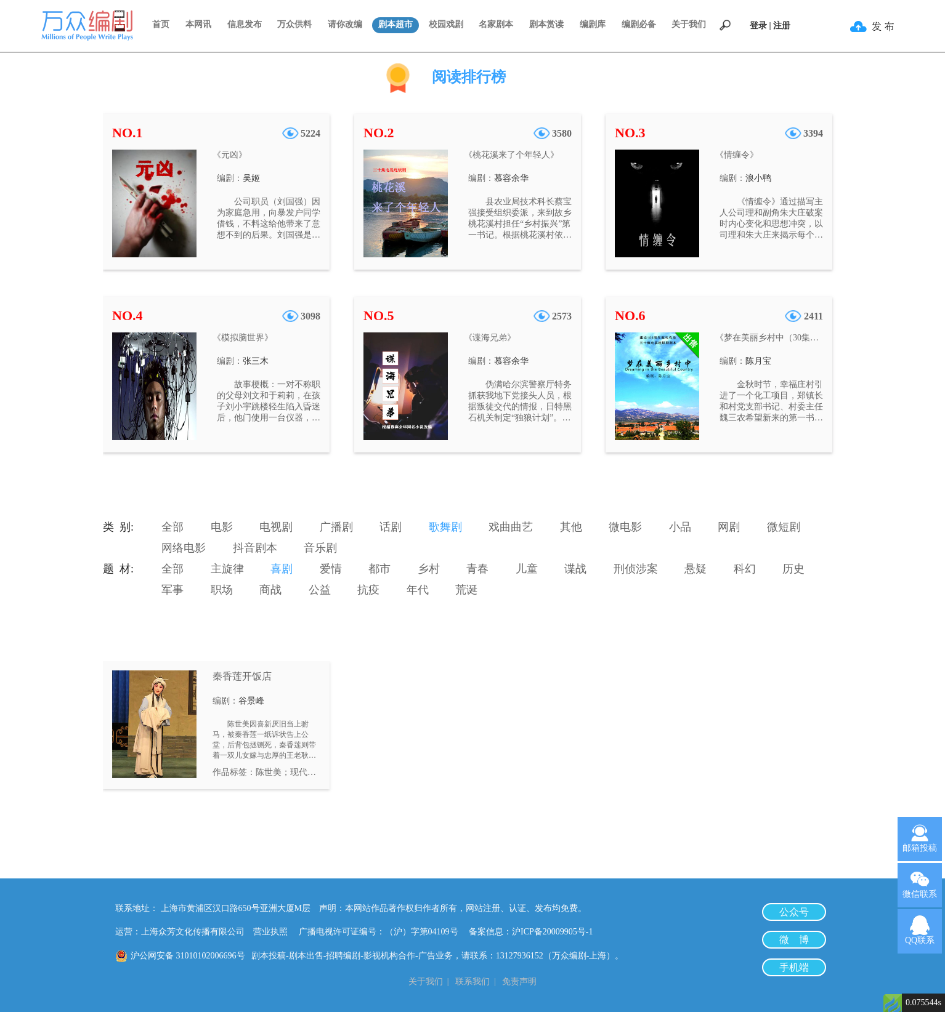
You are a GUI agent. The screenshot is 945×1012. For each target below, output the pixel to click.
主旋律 (227, 569)
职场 (222, 590)
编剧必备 (639, 24)
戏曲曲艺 (511, 527)
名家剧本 (496, 24)
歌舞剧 (445, 527)
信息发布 (244, 24)
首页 (160, 24)
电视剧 (276, 527)
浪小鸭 (758, 178)
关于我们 (688, 24)
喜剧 (281, 569)
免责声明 (519, 981)
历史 (793, 569)
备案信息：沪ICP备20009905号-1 (531, 931)
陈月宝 (758, 361)
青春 (477, 569)
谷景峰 (251, 700)
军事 (172, 590)
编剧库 (593, 24)
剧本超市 (395, 24)
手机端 (794, 967)
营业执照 (270, 931)
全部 (172, 527)
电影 (222, 527)
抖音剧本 (255, 548)
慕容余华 (511, 178)
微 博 (794, 939)
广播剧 (336, 527)
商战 (270, 590)
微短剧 (783, 527)
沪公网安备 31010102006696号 (188, 955)
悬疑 (695, 569)
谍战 (575, 569)
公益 (320, 590)
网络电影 (183, 548)
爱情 (331, 569)
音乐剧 (320, 548)
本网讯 (198, 24)
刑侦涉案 (636, 569)
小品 (680, 527)
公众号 (794, 912)
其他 (571, 527)
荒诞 (466, 590)
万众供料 (294, 24)
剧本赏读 (546, 24)
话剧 (390, 527)
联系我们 (472, 981)
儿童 (527, 569)
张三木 (256, 361)
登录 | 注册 (770, 25)
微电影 (625, 527)
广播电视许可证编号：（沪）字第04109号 (383, 931)
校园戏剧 (446, 24)
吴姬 (251, 178)
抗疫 (368, 590)
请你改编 (345, 24)
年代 (418, 590)
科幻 (745, 569)
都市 (379, 569)
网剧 (729, 527)
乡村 (429, 569)
